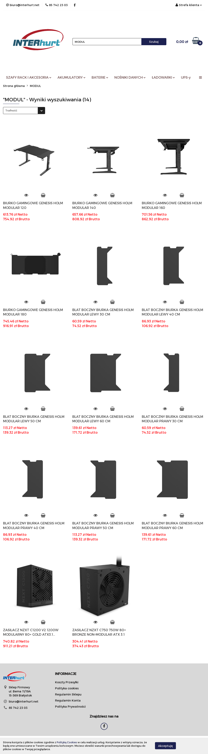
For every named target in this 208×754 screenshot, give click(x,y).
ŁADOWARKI (163, 77)
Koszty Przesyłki (66, 682)
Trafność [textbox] (11, 110)
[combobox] (24, 110)
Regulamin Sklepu (68, 694)
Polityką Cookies (67, 742)
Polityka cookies (67, 688)
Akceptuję (165, 746)
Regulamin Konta (68, 700)
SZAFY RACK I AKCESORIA (28, 77)
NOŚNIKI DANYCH (130, 77)
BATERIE (100, 77)
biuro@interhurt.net (23, 701)
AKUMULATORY (71, 77)
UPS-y (186, 77)
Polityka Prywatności (70, 706)
